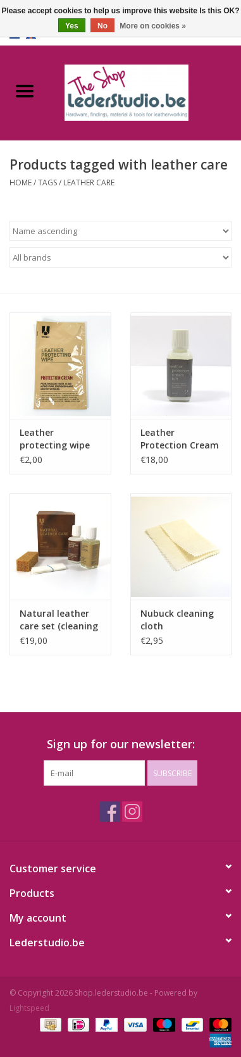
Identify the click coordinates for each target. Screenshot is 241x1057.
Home (20, 182)
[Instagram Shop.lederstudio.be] (132, 811)
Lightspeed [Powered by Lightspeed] (29, 1008)
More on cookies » (153, 26)
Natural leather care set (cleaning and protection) (59, 620)
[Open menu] (24, 90)
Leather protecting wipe (55, 438)
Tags (47, 182)
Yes (71, 26)
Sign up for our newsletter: (121, 744)
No (102, 26)
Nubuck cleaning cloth (177, 619)
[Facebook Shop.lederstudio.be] (109, 811)
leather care (88, 182)
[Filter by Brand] (120, 257)
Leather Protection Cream (179, 438)
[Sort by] (120, 231)
